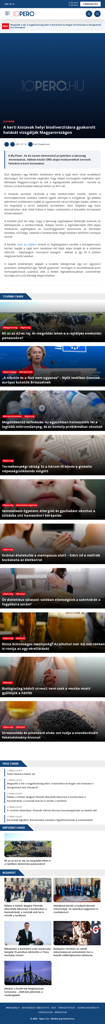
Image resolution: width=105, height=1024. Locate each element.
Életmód (8, 121)
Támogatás (90, 4)
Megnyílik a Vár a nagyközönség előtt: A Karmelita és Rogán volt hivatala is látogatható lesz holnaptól (55, 26)
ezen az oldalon (27, 244)
